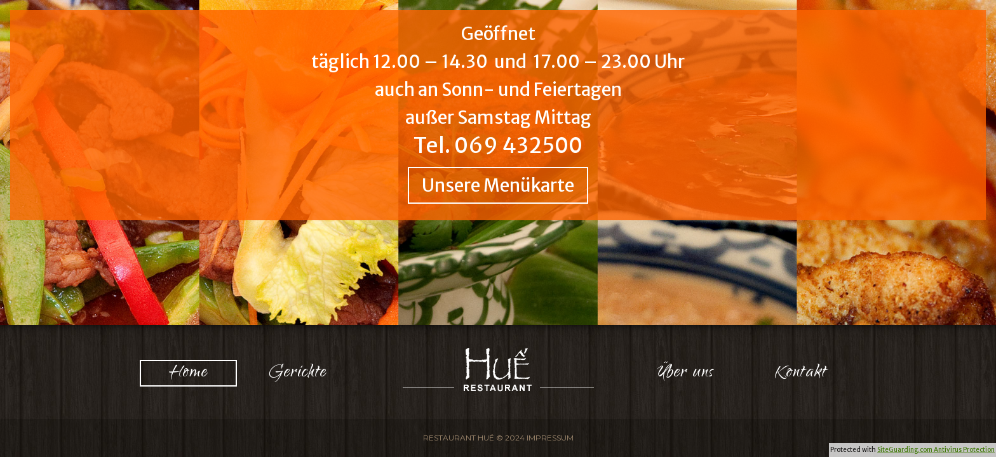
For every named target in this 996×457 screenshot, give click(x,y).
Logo (498, 369)
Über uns (685, 373)
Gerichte (297, 373)
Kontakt (801, 373)
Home (188, 373)
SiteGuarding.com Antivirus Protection (936, 450)
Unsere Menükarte (498, 185)
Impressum (550, 437)
